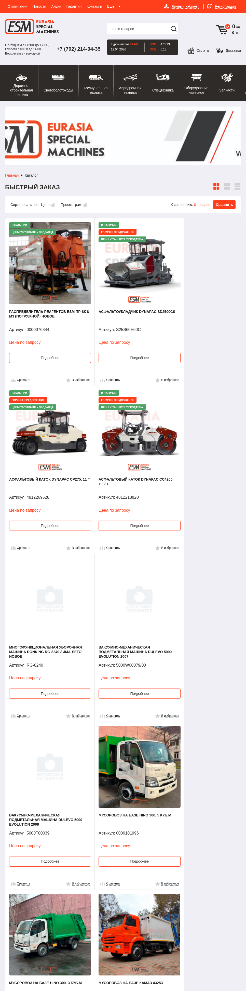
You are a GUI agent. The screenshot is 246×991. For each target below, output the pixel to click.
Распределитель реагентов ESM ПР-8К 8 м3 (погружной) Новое (42, 302)
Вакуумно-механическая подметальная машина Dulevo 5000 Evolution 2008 (41, 618)
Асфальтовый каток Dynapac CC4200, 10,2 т (39, 459)
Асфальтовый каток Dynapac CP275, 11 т (196, 302)
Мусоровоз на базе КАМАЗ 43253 (41, 771)
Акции (130, 890)
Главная (12, 175)
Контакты (170, 876)
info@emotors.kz (33, 925)
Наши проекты (175, 895)
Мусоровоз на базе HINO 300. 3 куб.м (196, 616)
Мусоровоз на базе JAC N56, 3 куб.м (117, 773)
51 (138, 855)
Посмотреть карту (32, 915)
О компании (135, 876)
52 (149, 855)
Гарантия (133, 897)
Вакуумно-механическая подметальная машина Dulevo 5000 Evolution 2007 (198, 462)
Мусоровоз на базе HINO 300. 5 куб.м (118, 616)
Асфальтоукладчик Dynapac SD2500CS (116, 302)
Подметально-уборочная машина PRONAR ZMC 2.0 (201, 773)
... (127, 855)
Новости (132, 883)
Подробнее (44, 347)
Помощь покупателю (172, 885)
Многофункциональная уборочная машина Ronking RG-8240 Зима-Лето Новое (121, 462)
